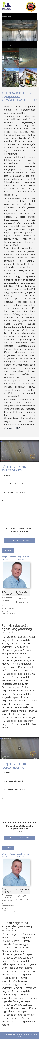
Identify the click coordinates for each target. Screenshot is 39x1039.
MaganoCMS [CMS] (19, 1036)
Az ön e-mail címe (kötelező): (12, 484)
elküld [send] (8, 551)
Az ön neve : (6, 475)
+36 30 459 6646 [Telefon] (22, 598)
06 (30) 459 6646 (12, 427)
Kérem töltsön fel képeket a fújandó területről (19, 529)
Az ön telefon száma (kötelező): (13, 492)
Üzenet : (5, 501)
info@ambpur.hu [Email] (23, 602)
